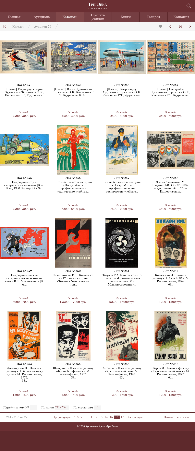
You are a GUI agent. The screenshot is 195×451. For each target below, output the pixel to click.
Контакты (181, 17)
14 (106, 417)
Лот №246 (73, 178)
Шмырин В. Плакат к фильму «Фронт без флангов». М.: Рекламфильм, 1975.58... (73, 373)
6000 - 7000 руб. (24, 300)
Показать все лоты (176, 417)
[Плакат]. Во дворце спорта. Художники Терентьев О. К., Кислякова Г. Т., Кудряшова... (24, 92)
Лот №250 (73, 271)
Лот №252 (170, 271)
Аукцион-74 (42, 26)
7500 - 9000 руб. (122, 207)
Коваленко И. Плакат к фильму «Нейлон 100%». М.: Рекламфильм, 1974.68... (171, 280)
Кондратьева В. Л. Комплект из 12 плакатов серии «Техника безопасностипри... (73, 280)
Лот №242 (73, 85)
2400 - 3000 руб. (24, 114)
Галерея (153, 17)
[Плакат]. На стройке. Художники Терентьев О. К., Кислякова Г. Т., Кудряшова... (170, 92)
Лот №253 (24, 364)
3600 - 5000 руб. (171, 207)
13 (101, 417)
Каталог (18, 26)
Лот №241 (24, 85)
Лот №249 (24, 271)
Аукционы (42, 17)
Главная (14, 17)
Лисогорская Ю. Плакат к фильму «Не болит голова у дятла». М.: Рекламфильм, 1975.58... (24, 374)
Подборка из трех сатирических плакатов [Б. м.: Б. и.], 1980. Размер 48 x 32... (24, 185)
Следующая (135, 417)
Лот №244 (170, 85)
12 (95, 417)
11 (90, 417)
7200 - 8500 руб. (73, 207)
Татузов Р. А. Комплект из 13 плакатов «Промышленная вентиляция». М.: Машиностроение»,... (122, 280)
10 (85, 417)
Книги (126, 17)
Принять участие (98, 17)
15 (111, 417)
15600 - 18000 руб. (122, 300)
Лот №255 (121, 364)
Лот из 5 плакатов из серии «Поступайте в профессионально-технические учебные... (73, 187)
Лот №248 (170, 178)
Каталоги (69, 17)
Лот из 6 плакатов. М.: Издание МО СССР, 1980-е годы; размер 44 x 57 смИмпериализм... (170, 187)
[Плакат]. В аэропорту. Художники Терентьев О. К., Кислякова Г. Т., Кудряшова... (122, 92)
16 (180, 27)
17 (122, 417)
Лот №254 (73, 364)
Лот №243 (121, 85)
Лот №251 (121, 271)
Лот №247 (121, 178)
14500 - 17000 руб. (73, 300)
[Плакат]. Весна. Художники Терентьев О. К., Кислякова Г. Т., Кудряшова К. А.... (73, 92)
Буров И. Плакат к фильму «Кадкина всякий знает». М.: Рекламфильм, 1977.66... (170, 373)
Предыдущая (62, 417)
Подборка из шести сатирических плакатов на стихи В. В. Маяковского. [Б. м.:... (24, 280)
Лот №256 (170, 364)
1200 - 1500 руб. (171, 300)
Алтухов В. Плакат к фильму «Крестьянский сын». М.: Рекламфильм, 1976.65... (122, 373)
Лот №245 (24, 178)
